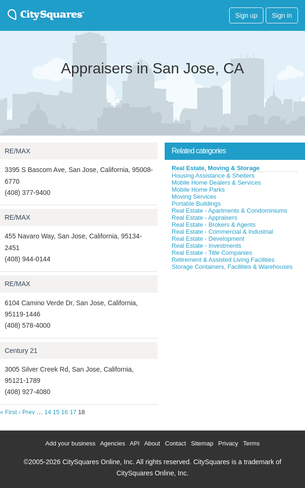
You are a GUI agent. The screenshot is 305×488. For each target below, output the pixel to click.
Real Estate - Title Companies (212, 252)
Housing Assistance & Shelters (213, 175)
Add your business (70, 443)
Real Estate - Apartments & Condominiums (229, 210)
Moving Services (194, 196)
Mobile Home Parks (198, 189)
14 (47, 412)
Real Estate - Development (208, 238)
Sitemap (202, 443)
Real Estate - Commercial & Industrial (222, 231)
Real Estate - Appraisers (204, 217)
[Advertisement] (235, 340)
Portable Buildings (196, 203)
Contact (175, 443)
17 (73, 412)
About (152, 443)
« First (8, 412)
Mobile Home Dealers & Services (216, 182)
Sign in (282, 15)
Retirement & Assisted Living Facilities (223, 259)
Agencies (112, 443)
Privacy (228, 443)
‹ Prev (27, 412)
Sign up (246, 15)
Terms (251, 443)
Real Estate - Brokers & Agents (213, 224)
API (134, 443)
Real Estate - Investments (206, 245)
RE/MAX (17, 151)
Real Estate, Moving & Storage (216, 168)
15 (56, 412)
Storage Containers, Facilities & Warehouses (232, 266)
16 (64, 412)
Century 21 (21, 350)
